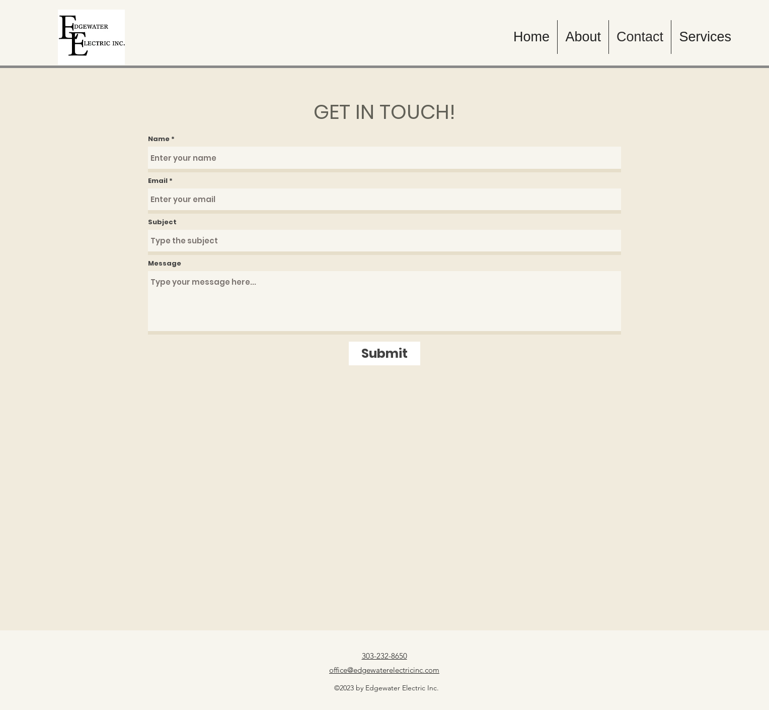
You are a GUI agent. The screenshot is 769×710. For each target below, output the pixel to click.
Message (164, 263)
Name (159, 139)
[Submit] (384, 353)
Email (158, 180)
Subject (162, 222)
